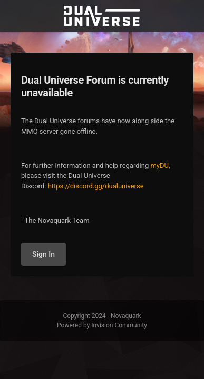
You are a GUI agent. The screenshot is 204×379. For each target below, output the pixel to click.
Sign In (43, 254)
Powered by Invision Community (102, 325)
